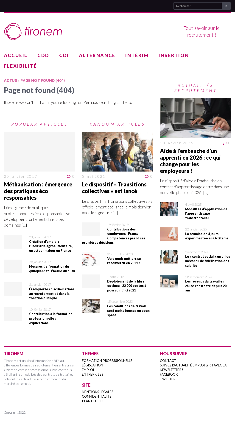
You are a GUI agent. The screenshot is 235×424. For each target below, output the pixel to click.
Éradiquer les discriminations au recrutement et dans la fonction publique (51, 293)
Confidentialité (97, 396)
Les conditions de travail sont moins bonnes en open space (128, 310)
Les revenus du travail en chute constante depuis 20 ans (206, 285)
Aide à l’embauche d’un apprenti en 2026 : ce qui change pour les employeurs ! (190, 160)
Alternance (97, 55)
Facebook (169, 374)
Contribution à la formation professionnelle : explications (50, 318)
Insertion (174, 55)
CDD (43, 55)
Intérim (137, 55)
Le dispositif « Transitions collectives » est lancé (114, 187)
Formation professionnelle (107, 361)
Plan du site (93, 401)
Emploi (88, 370)
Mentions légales (97, 392)
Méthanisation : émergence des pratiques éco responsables (38, 191)
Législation (92, 365)
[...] (24, 224)
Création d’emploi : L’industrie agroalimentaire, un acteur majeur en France (51, 246)
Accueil (16, 55)
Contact (168, 361)
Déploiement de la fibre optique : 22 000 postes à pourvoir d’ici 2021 (126, 285)
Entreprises (92, 374)
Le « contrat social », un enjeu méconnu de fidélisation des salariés (207, 261)
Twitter (167, 379)
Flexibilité (20, 66)
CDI (64, 55)
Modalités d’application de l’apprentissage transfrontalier (206, 213)
